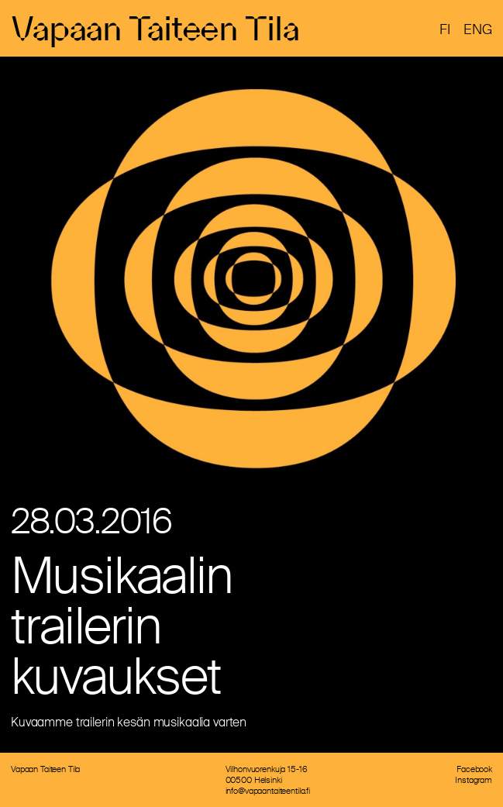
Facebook (474, 769)
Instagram (473, 779)
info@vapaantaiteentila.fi (268, 790)
